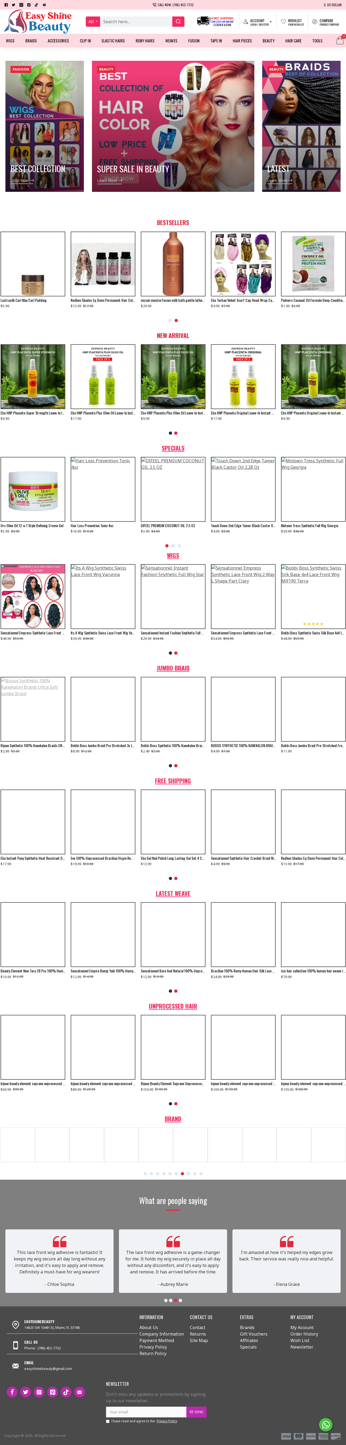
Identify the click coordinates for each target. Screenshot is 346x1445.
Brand (173, 1118)
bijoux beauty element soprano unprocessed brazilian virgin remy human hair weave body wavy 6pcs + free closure (33, 1083)
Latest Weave (173, 893)
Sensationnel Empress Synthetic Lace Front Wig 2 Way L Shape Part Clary (243, 632)
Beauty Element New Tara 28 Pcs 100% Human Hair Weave (33, 970)
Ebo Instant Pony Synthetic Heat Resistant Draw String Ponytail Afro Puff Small (33, 858)
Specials (173, 447)
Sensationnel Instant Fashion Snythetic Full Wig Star (173, 632)
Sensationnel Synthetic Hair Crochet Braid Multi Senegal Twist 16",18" (243, 858)
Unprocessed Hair (173, 1005)
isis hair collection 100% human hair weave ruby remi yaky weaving (313, 970)
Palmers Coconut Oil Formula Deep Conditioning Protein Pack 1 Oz (313, 300)
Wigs (173, 555)
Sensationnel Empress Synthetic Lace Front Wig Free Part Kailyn (33, 632)
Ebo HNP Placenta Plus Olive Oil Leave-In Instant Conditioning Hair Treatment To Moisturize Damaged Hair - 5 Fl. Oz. (173, 412)
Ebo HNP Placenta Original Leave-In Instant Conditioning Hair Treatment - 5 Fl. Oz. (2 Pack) (243, 412)
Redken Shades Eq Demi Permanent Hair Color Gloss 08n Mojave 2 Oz (103, 300)
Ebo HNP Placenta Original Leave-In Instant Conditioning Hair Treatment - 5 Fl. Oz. (313, 412)
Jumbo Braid (173, 667)
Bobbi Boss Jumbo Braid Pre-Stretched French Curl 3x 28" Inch (313, 745)
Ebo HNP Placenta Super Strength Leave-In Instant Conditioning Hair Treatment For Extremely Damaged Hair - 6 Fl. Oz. (33, 412)
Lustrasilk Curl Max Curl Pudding (24, 300)
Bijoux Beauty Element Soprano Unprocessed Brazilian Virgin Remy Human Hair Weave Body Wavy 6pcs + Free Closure (173, 1083)
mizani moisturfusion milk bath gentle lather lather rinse (173, 300)
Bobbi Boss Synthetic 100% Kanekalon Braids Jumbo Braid (173, 745)
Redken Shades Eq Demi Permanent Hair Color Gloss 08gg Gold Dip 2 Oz (313, 858)
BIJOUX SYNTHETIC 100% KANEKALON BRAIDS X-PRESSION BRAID (243, 745)
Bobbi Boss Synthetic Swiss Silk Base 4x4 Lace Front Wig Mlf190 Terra (313, 632)
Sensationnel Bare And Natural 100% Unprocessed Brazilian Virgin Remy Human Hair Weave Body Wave (173, 970)
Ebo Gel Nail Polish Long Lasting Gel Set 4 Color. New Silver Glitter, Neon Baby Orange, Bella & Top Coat (173, 858)
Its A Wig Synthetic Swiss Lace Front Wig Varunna (103, 632)
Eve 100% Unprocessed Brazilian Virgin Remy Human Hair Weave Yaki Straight (103, 858)
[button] (170, 320)
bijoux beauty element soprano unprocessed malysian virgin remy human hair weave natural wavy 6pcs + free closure (273, 525)
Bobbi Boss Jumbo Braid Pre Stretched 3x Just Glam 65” (103, 745)
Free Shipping (173, 780)
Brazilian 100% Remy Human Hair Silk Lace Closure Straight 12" (243, 970)
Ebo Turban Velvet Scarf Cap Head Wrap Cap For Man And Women (243, 300)
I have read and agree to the (142, 1421)
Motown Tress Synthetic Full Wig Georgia (129, 525)
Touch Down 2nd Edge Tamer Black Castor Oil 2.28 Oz (63, 525)
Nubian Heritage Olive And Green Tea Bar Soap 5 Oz (203, 525)
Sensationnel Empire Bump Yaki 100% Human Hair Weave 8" (103, 970)
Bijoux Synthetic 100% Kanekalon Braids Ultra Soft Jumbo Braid (33, 745)
